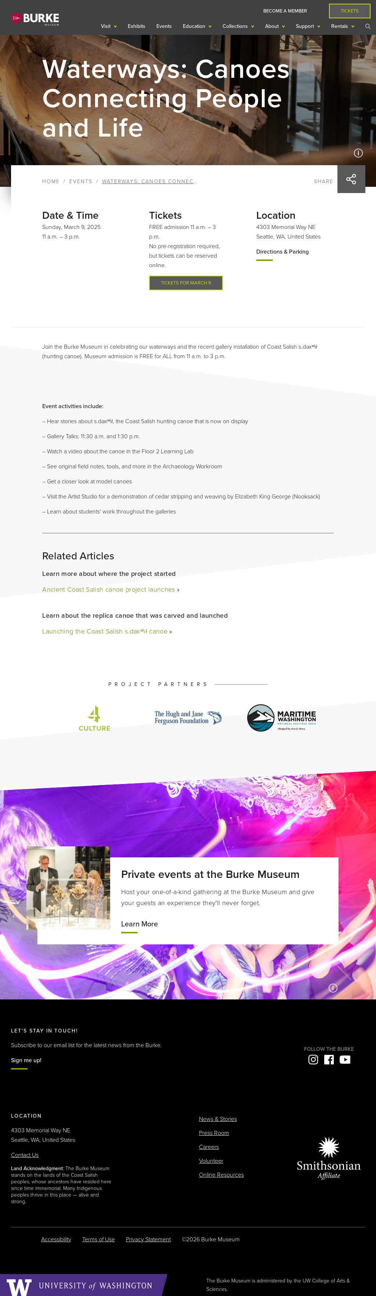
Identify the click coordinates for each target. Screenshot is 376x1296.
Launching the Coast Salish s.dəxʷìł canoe (104, 631)
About (272, 26)
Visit (106, 26)
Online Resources (221, 1175)
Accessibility (56, 1239)
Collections (236, 26)
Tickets (350, 11)
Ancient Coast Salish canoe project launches (108, 589)
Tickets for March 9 (186, 283)
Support (305, 26)
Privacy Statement (148, 1239)
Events (164, 26)
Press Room (214, 1133)
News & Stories (218, 1119)
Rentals (340, 26)
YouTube (344, 1059)
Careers (209, 1147)
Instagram (313, 1059)
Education (195, 26)
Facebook (329, 1059)
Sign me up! (26, 1060)
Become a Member (285, 11)
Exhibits (136, 26)
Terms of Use (98, 1239)
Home (51, 181)
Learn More (139, 924)
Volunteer (211, 1161)
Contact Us (25, 1155)
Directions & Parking (282, 251)
